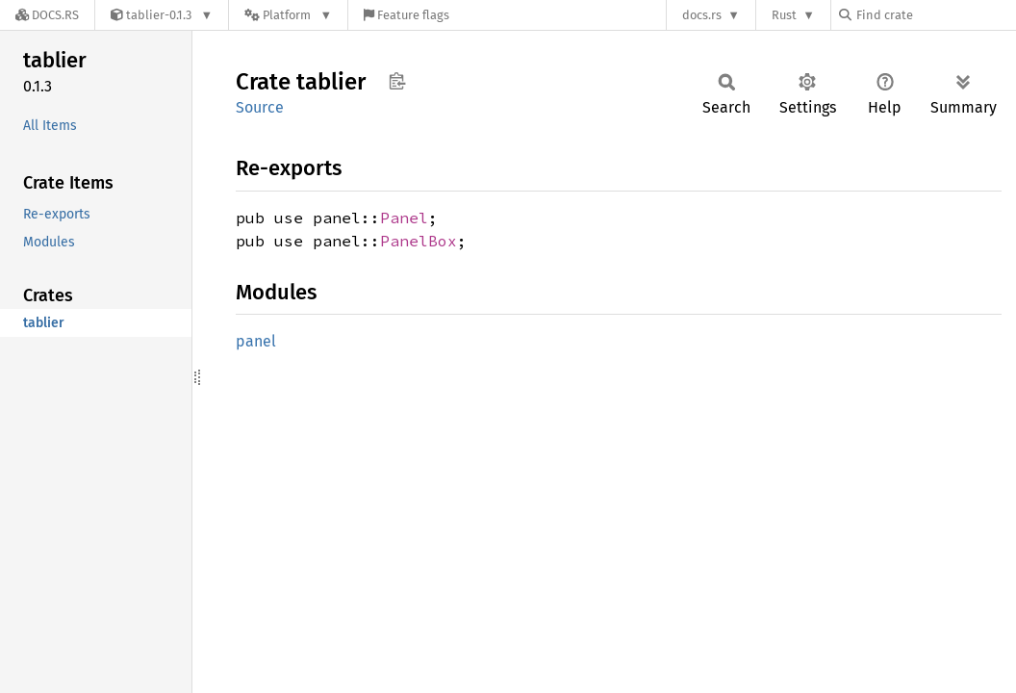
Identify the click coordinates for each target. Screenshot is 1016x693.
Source (260, 107)
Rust (784, 15)
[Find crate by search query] (935, 15)
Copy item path (397, 80)
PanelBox (418, 240)
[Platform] (288, 15)
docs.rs (702, 15)
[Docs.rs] (47, 15)
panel (256, 341)
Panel (404, 217)
